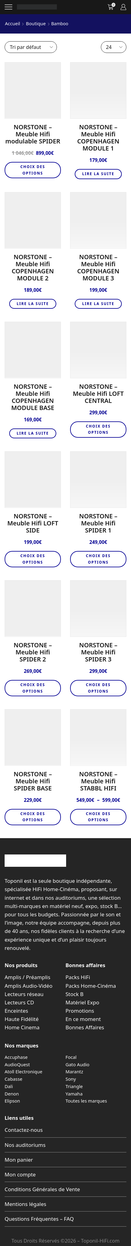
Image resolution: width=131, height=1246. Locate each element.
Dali (9, 1086)
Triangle (74, 1086)
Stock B (74, 994)
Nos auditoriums (25, 1144)
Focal (71, 1057)
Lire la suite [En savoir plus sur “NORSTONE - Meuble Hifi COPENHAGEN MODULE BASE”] (33, 433)
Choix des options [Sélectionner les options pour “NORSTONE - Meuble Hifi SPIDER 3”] (98, 687)
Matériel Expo (82, 1002)
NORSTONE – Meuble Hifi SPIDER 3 (98, 652)
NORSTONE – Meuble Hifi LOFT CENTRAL (98, 393)
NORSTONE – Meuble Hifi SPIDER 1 (98, 523)
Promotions (80, 1010)
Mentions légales (25, 1204)
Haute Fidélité (22, 1019)
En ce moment (83, 1019)
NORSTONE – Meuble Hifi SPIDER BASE (33, 781)
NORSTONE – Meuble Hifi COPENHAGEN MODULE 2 (33, 267)
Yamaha (74, 1094)
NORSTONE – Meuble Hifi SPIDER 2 (33, 652)
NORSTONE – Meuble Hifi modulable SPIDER (32, 134)
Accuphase (16, 1057)
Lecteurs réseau (24, 994)
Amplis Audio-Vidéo (28, 985)
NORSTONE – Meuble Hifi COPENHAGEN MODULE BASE (32, 397)
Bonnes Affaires (85, 1027)
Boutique (36, 23)
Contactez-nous (24, 1129)
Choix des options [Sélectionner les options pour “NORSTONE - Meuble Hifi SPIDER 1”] (98, 559)
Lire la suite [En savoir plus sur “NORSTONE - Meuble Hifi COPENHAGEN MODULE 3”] (98, 303)
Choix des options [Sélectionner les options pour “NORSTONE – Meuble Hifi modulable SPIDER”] (32, 169)
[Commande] (31, 47)
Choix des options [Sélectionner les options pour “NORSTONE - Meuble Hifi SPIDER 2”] (32, 687)
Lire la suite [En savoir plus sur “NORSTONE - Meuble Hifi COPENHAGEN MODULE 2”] (33, 303)
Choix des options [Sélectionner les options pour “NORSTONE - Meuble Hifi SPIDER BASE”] (32, 816)
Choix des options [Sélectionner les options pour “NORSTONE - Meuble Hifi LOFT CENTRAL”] (98, 429)
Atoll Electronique (23, 1071)
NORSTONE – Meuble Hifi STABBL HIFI (98, 781)
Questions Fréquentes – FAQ (39, 1218)
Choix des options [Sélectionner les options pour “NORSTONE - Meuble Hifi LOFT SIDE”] (32, 559)
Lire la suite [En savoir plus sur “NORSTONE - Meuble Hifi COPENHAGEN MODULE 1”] (98, 173)
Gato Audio (77, 1064)
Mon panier (19, 1159)
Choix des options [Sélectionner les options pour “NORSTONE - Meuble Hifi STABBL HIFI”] (98, 816)
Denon (12, 1094)
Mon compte (20, 1174)
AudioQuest (17, 1064)
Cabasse (13, 1079)
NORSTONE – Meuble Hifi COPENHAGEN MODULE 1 (98, 137)
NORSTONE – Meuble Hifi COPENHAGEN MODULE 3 (98, 267)
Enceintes (16, 1010)
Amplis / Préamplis (27, 977)
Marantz (74, 1071)
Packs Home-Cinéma (91, 985)
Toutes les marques (86, 1101)
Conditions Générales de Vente (42, 1189)
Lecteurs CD (19, 1002)
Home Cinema (22, 1027)
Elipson (12, 1101)
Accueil (12, 23)
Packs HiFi (78, 977)
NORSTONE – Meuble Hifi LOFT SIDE (32, 523)
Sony (71, 1079)
